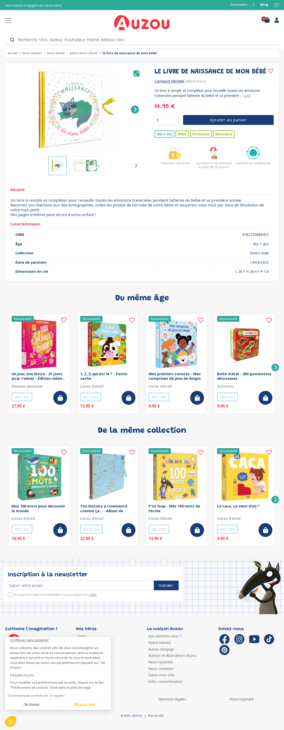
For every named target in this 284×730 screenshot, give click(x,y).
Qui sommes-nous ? (164, 636)
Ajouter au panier (228, 120)
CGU (93, 594)
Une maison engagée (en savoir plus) (33, 5)
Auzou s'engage (161, 649)
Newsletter (239, 5)
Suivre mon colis (161, 674)
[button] (11, 721)
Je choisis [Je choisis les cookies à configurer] (31, 704)
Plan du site (155, 715)
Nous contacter (160, 668)
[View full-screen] (136, 73)
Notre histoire (159, 642)
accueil (12, 53)
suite (247, 95)
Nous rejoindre (160, 662)
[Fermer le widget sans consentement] (60, 640)
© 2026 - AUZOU (131, 715)
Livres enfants (32, 53)
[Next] (134, 109)
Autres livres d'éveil (83, 53)
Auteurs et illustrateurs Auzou (172, 655)
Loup (81, 636)
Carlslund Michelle (169, 81)
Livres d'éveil (56, 53)
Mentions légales (172, 699)
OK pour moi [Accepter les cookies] (84, 704)
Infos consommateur (165, 681)
